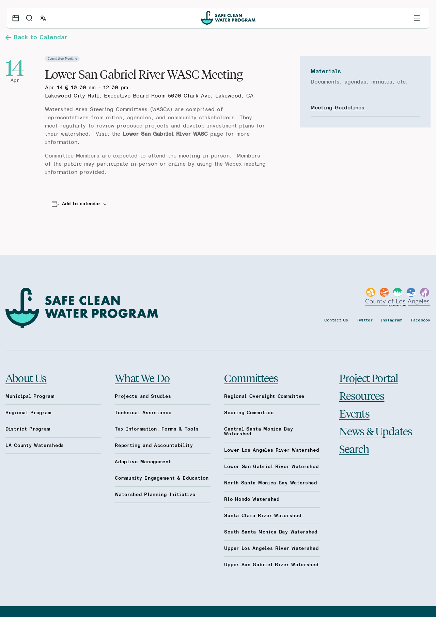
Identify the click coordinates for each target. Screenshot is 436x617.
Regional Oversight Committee (264, 396)
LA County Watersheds (34, 445)
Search (354, 448)
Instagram (392, 320)
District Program (27, 429)
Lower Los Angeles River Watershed (271, 450)
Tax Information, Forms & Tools (157, 429)
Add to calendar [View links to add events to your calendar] (81, 203)
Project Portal (368, 378)
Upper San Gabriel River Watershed (271, 564)
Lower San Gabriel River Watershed (271, 466)
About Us (26, 377)
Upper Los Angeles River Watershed (271, 548)
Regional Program (28, 412)
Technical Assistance (143, 412)
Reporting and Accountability (154, 445)
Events (354, 413)
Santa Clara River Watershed (262, 515)
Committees (251, 377)
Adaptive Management (143, 462)
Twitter (365, 320)
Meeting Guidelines (337, 107)
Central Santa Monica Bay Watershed (258, 431)
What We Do (142, 377)
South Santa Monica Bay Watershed (270, 532)
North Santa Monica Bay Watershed (270, 483)
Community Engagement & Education (161, 478)
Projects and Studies (143, 396)
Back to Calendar (36, 37)
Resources (362, 395)
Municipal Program (29, 396)
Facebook (421, 320)
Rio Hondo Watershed (251, 499)
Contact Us (336, 320)
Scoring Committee (249, 412)
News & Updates (375, 431)
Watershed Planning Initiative (155, 494)
